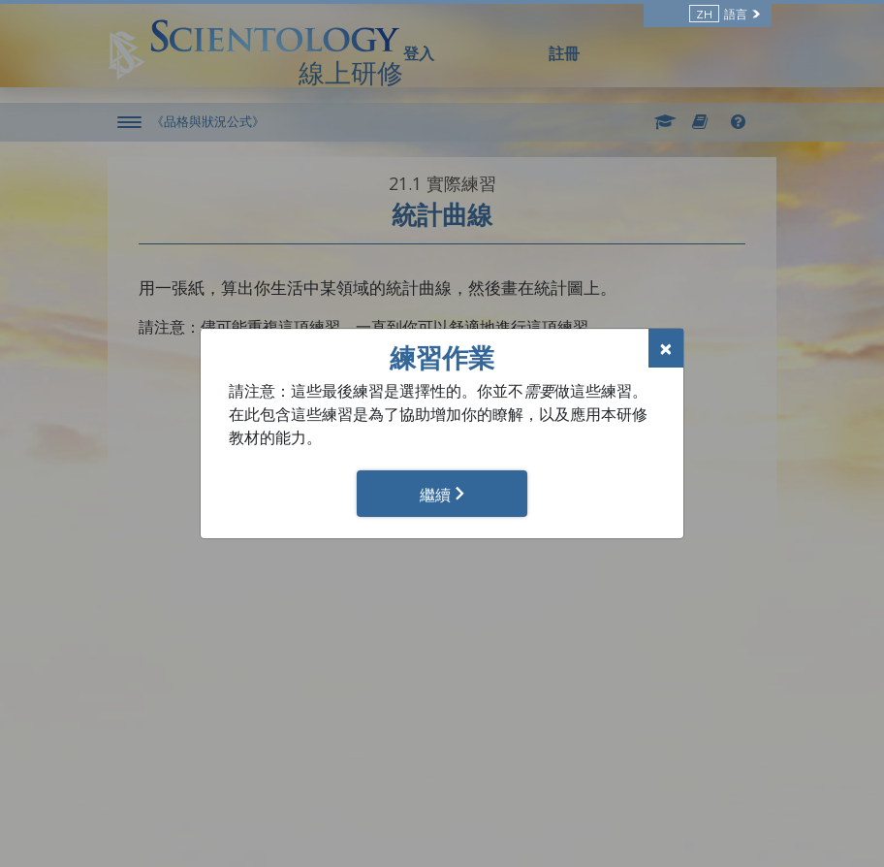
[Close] (665, 348)
